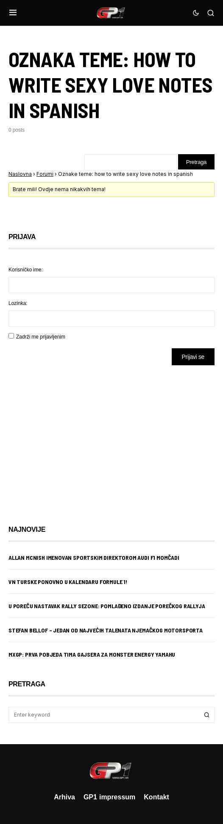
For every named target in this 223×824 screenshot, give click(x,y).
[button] (12, 13)
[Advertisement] (76, 440)
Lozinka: (18, 304)
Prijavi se (193, 357)
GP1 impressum (109, 797)
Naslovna (20, 175)
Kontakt (156, 797)
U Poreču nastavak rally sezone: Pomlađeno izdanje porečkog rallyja (106, 606)
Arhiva (64, 797)
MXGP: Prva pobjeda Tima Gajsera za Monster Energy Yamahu (91, 655)
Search (207, 715)
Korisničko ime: (25, 270)
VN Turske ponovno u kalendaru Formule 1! (67, 582)
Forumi (44, 175)
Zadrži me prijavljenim (40, 337)
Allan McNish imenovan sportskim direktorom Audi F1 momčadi (93, 558)
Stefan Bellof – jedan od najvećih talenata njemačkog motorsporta (105, 631)
